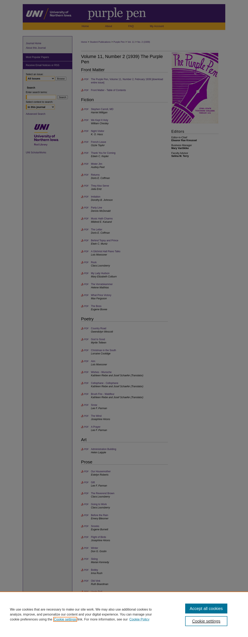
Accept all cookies (206, 608)
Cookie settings (65, 619)
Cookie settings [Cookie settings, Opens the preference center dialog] (206, 621)
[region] (124, 614)
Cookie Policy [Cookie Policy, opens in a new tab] (139, 619)
